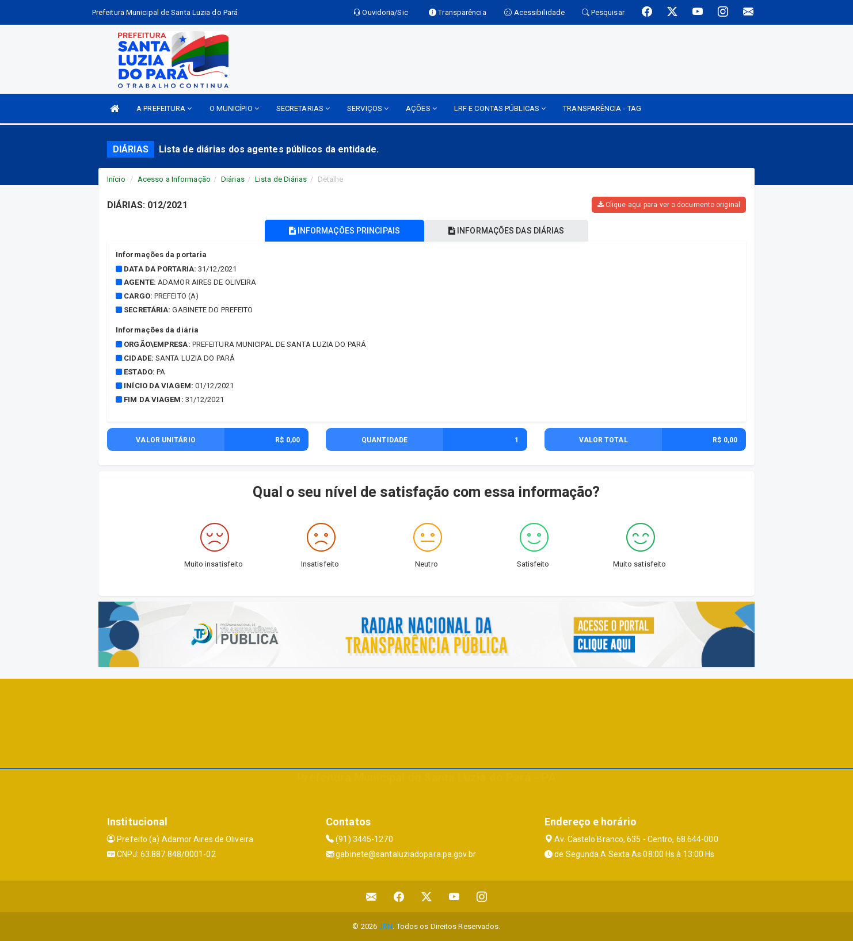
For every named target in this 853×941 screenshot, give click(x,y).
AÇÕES (421, 108)
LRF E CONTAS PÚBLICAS (500, 108)
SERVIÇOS (368, 108)
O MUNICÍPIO (234, 108)
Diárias (233, 179)
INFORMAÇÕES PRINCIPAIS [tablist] (344, 230)
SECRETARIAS (303, 108)
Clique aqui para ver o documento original (668, 205)
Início (116, 179)
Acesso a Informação (174, 179)
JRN (386, 926)
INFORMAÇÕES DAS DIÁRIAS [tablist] (506, 230)
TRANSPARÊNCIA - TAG (602, 108)
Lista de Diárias (281, 179)
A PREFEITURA (164, 108)
